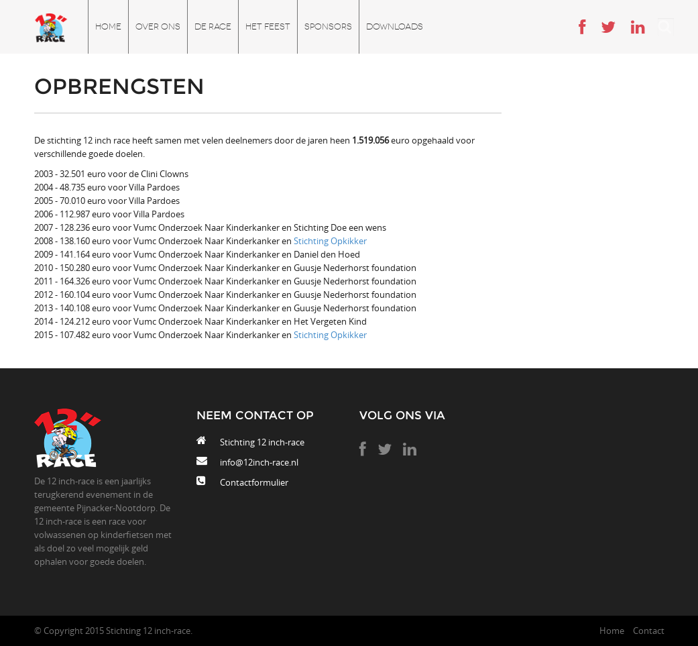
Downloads (394, 26)
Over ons (157, 26)
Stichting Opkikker (330, 241)
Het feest (267, 26)
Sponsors (328, 26)
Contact (648, 631)
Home (108, 26)
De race (212, 26)
